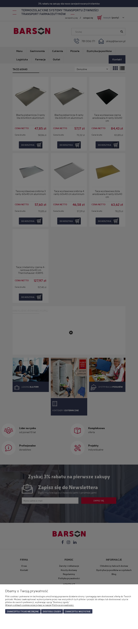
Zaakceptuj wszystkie (78, 611)
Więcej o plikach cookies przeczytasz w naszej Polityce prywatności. (39, 605)
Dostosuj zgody (52, 611)
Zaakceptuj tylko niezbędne (23, 611)
